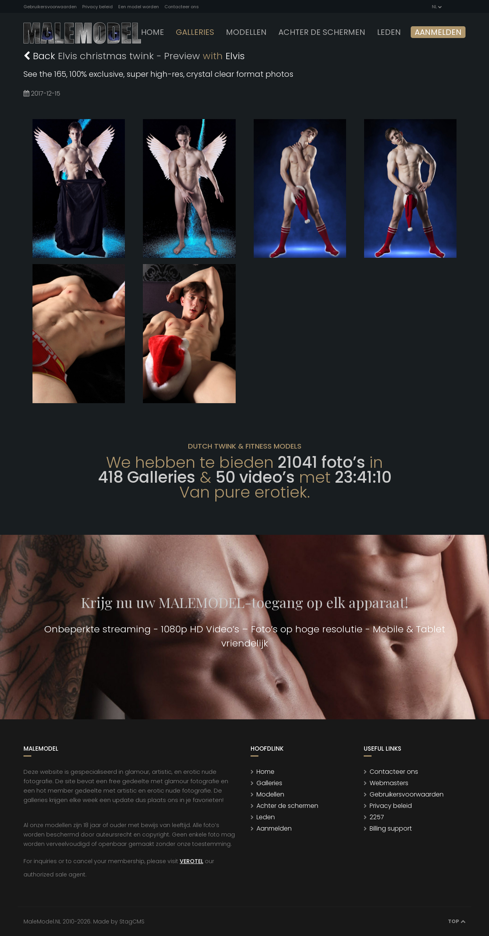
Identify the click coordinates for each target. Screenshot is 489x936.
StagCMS (131, 921)
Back (40, 55)
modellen (246, 32)
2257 (377, 817)
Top (457, 921)
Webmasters (389, 783)
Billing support (391, 828)
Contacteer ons (181, 7)
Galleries (195, 32)
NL (436, 7)
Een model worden (138, 7)
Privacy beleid (97, 7)
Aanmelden (438, 32)
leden (389, 32)
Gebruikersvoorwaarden (50, 7)
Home (152, 32)
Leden (265, 817)
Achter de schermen (321, 32)
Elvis (235, 55)
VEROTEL (191, 861)
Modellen (270, 794)
